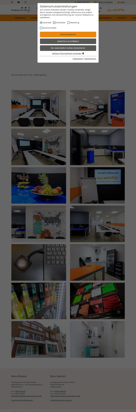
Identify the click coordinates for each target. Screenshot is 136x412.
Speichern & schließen (68, 41)
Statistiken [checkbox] (60, 22)
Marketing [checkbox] (74, 22)
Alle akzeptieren (68, 34)
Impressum (78, 59)
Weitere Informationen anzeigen (68, 53)
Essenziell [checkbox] (47, 22)
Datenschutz (90, 59)
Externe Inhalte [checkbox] (49, 28)
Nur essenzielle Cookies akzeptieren (68, 48)
